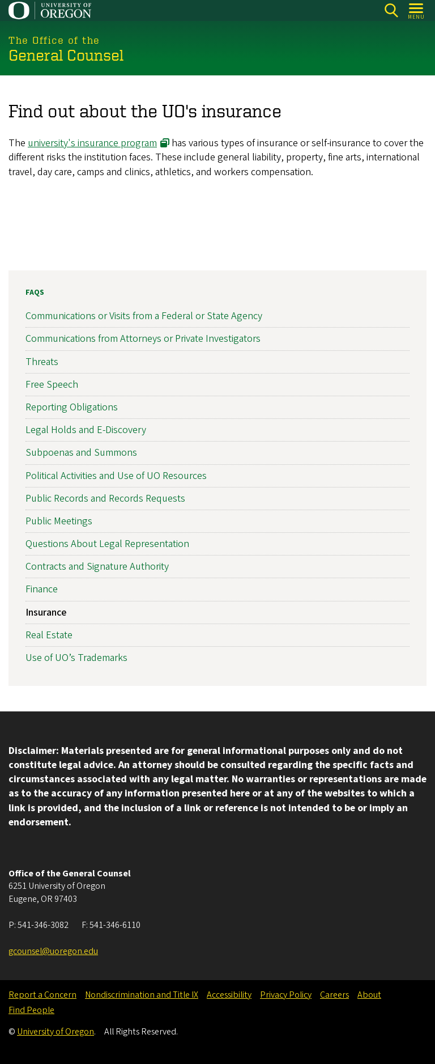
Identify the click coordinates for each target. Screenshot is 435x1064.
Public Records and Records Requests (105, 498)
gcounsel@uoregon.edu (53, 951)
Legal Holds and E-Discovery (85, 430)
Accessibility (229, 995)
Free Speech (51, 384)
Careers (334, 995)
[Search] (391, 10)
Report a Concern (42, 995)
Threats (41, 361)
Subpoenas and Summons (81, 453)
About (369, 995)
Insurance (45, 612)
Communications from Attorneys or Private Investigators (143, 339)
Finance (41, 589)
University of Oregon (55, 1031)
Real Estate (48, 635)
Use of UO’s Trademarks (76, 658)
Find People (31, 1010)
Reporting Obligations (71, 407)
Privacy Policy (286, 995)
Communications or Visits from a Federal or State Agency (143, 316)
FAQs (34, 292)
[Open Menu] (417, 10)
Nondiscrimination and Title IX (141, 995)
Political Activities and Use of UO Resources (116, 475)
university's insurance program (92, 143)
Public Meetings (58, 521)
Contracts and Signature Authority (97, 566)
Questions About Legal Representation (107, 544)
